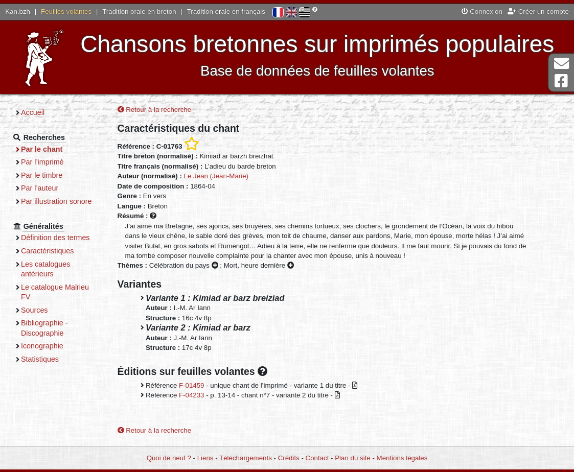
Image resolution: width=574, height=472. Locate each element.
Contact (317, 458)
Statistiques (40, 359)
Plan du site (352, 458)
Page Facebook (561, 81)
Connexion (482, 11)
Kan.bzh (17, 11)
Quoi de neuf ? (169, 458)
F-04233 (191, 395)
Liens (205, 458)
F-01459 (191, 385)
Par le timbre (41, 175)
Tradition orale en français (226, 11)
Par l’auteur (39, 188)
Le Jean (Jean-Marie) (216, 176)
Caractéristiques (47, 251)
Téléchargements (245, 458)
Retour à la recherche (155, 109)
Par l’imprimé (42, 162)
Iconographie (42, 346)
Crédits (289, 458)
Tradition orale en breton (139, 11)
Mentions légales (402, 458)
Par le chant (41, 149)
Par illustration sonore (56, 201)
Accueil (32, 112)
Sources (34, 310)
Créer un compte (538, 11)
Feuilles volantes (66, 11)
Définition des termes (55, 237)
